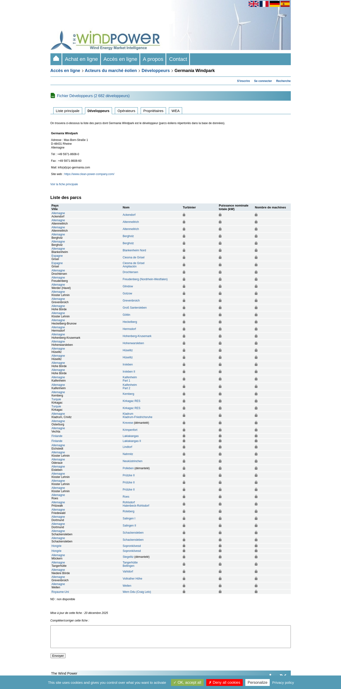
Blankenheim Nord (134, 250)
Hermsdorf (129, 329)
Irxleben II (129, 371)
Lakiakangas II (132, 441)
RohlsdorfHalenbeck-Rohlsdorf (136, 504)
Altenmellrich (131, 222)
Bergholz (128, 236)
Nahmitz (128, 454)
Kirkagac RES (131, 401)
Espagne (57, 255)
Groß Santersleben (135, 307)
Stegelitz (128, 556)
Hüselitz (128, 350)
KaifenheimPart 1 (130, 379)
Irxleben (128, 364)
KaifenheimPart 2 (130, 386)
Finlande (57, 436)
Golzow (127, 293)
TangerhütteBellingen (130, 564)
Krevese (128, 422)
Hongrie (57, 546)
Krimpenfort (130, 430)
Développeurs (156, 70)
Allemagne (58, 213)
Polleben (128, 468)
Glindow (128, 286)
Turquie (56, 399)
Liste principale (68, 111)
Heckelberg (130, 322)
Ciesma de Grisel (133, 257)
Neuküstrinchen (132, 461)
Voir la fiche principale (64, 184)
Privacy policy (283, 682)
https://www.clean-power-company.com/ (89, 174)
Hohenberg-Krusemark (137, 336)
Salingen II (129, 525)
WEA (175, 111)
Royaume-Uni (60, 592)
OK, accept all (187, 682)
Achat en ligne (81, 59)
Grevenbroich (131, 300)
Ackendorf (129, 214)
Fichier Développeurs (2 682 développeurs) (93, 96)
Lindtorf (127, 447)
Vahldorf (128, 571)
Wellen (127, 585)
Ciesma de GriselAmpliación (133, 264)
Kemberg (128, 394)
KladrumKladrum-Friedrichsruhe (137, 415)
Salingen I (129, 518)
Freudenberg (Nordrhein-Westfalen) (145, 279)
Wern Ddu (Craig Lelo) (137, 592)
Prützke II (129, 475)
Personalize (258, 682)
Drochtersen (130, 272)
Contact (178, 59)
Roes (126, 496)
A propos (153, 59)
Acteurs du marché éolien (111, 70)
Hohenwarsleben (133, 343)
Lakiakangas (131, 436)
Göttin (126, 314)
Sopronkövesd (132, 546)
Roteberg (128, 511)
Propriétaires (153, 111)
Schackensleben (133, 532)
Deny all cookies (224, 682)
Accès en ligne (120, 59)
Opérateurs (126, 111)
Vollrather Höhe (132, 578)
